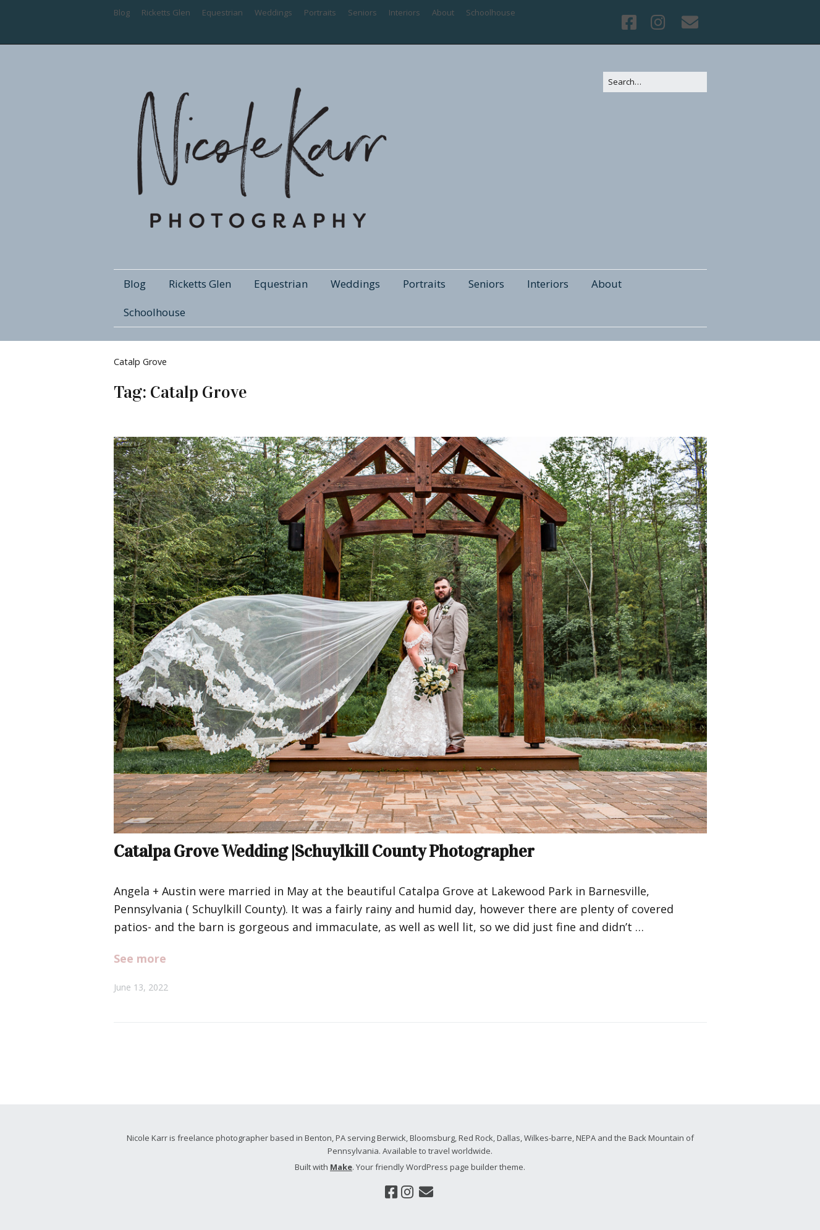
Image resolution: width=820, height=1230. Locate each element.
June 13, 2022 (141, 987)
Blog (122, 12)
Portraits (320, 12)
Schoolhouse (490, 12)
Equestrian (222, 12)
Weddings (273, 12)
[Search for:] (655, 82)
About (443, 12)
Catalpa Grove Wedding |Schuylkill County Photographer (324, 851)
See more (140, 958)
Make (341, 1166)
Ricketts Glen (166, 12)
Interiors (404, 12)
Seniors (362, 12)
